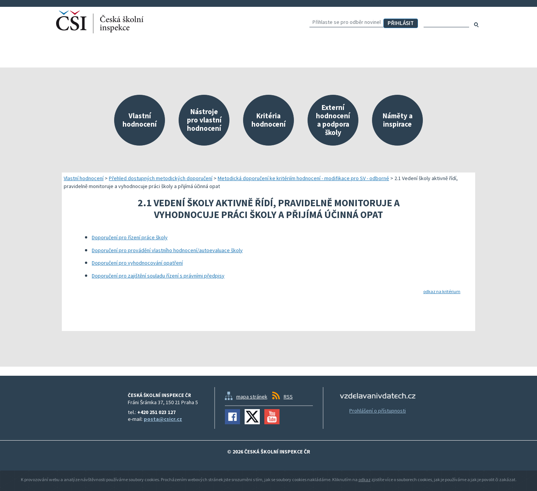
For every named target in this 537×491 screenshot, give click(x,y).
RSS (288, 396)
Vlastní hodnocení (84, 178)
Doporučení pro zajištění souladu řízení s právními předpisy (158, 275)
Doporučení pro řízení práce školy (130, 237)
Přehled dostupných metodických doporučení (160, 178)
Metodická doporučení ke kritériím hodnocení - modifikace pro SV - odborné (303, 178)
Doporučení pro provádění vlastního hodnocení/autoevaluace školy (167, 250)
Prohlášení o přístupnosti (377, 410)
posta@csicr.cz (163, 419)
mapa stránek (251, 396)
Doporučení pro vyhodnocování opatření (137, 262)
